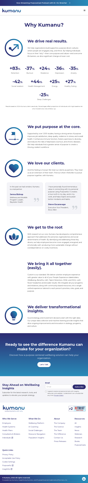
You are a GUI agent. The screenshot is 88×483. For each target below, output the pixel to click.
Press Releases (60, 441)
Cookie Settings (8, 462)
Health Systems (8, 427)
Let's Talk (44, 365)
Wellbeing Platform (36, 423)
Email (47, 383)
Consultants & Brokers (11, 434)
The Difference (60, 434)
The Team (58, 430)
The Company (59, 423)
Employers (6, 423)
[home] (12, 10)
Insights (78, 427)
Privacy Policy (58, 395)
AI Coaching (33, 427)
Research (78, 438)
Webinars (78, 434)
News (77, 430)
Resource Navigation (37, 434)
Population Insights (36, 438)
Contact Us (58, 438)
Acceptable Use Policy (11, 458)
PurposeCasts (80, 445)
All (75, 423)
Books (77, 441)
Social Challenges (35, 430)
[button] (84, 10)
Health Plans (7, 430)
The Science (59, 427)
